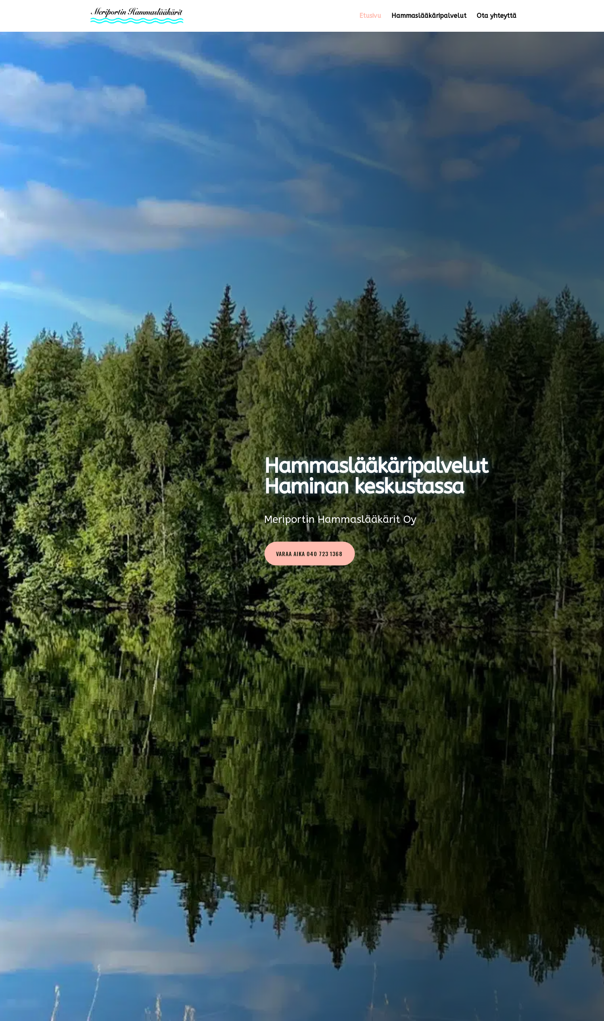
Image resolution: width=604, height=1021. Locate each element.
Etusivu (370, 16)
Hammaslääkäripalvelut (428, 16)
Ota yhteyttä (496, 16)
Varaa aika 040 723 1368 (309, 553)
